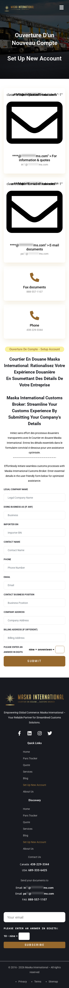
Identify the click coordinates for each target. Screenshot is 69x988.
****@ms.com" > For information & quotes (34, 158)
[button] (61, 8)
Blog (25, 778)
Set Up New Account (34, 784)
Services (27, 771)
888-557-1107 (37, 899)
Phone (34, 325)
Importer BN (11, 524)
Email (7, 577)
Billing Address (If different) (21, 629)
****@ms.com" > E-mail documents (34, 247)
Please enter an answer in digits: (13, 649)
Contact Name (12, 542)
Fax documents (34, 287)
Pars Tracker (30, 758)
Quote (26, 765)
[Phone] (34, 315)
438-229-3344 (39, 864)
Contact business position (19, 594)
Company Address (14, 612)
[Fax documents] (34, 277)
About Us (28, 791)
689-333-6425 (37, 870)
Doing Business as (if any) (18, 507)
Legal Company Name (16, 489)
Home (26, 751)
